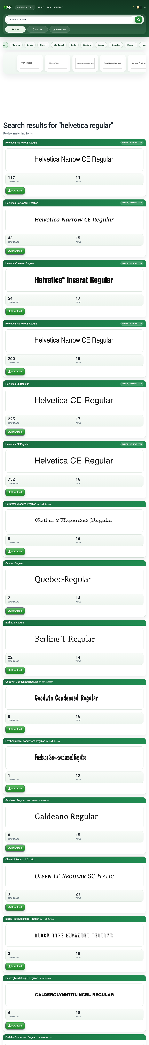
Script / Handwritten (132, 143)
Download (15, 190)
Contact (58, 7)
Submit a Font (25, 7)
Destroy (133, 45)
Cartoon (19, 45)
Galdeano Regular (15, 800)
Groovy (46, 45)
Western (90, 45)
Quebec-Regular (14, 563)
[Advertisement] (74, 97)
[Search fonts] (138, 19)
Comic (33, 45)
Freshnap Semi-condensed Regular (25, 741)
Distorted (119, 45)
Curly (76, 45)
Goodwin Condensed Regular (21, 681)
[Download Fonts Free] (7, 7)
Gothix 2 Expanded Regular (20, 503)
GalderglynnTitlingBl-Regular (21, 978)
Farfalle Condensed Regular (20, 1037)
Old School (62, 45)
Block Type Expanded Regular (22, 918)
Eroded (104, 45)
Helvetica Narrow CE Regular (21, 142)
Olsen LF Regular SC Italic (19, 859)
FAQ (49, 7)
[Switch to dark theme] (139, 7)
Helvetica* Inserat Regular (19, 263)
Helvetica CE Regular (17, 383)
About (41, 7)
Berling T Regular (15, 622)
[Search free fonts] (69, 19)
